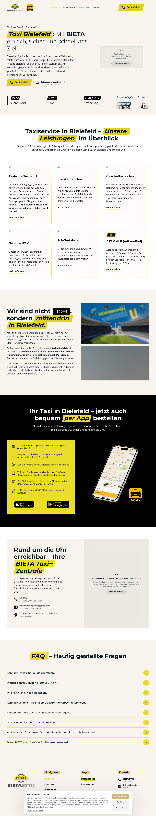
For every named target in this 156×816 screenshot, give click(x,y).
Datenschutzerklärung (35, 810)
